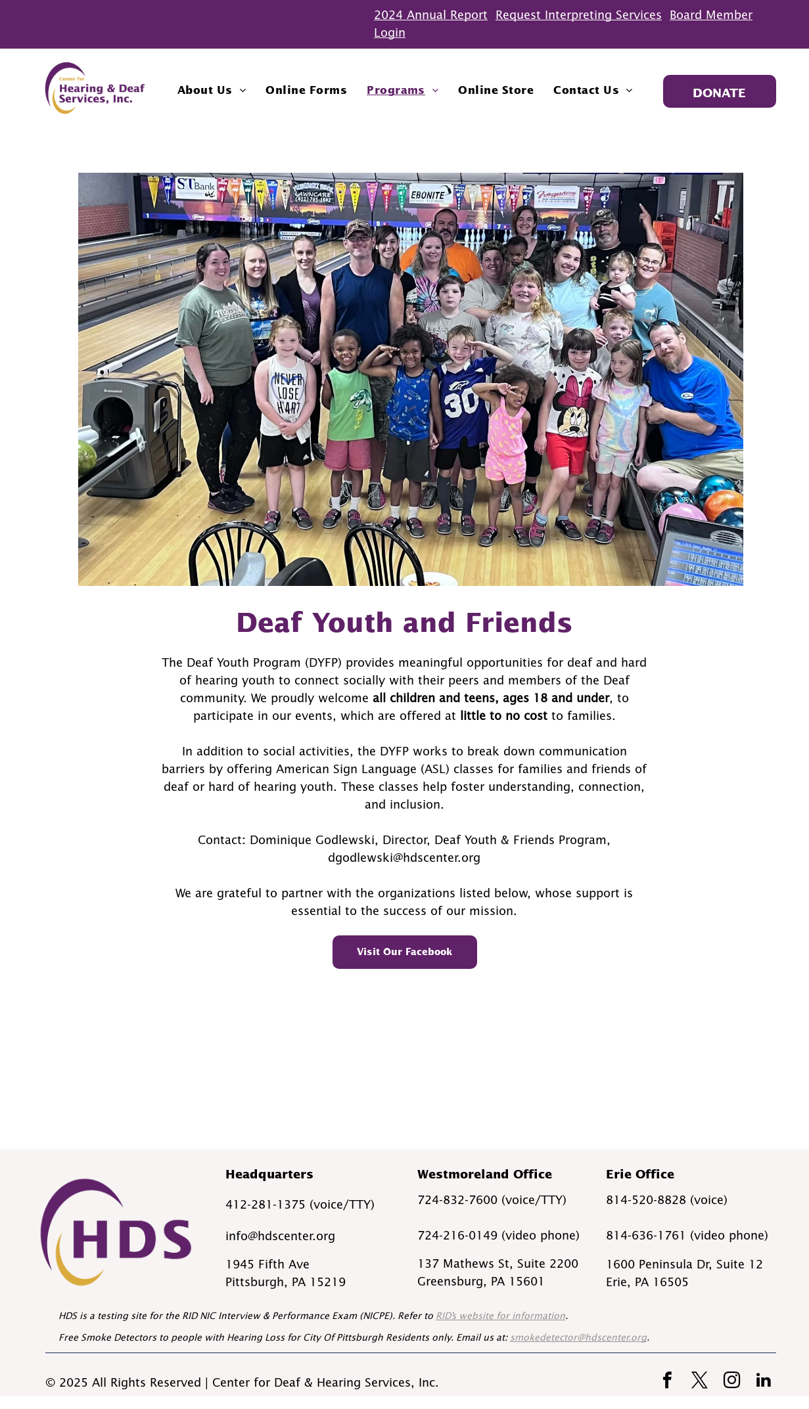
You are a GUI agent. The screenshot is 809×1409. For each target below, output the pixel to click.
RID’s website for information (500, 1316)
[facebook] (667, 1382)
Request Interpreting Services (579, 15)
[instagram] (731, 1382)
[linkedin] (763, 1382)
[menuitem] (212, 90)
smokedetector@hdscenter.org (578, 1337)
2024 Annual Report (431, 15)
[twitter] (699, 1382)
